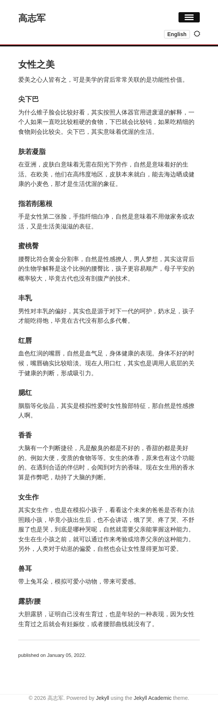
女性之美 (36, 64)
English (177, 34)
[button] (189, 17)
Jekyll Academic (153, 698)
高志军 (32, 18)
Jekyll (102, 698)
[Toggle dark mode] (197, 34)
